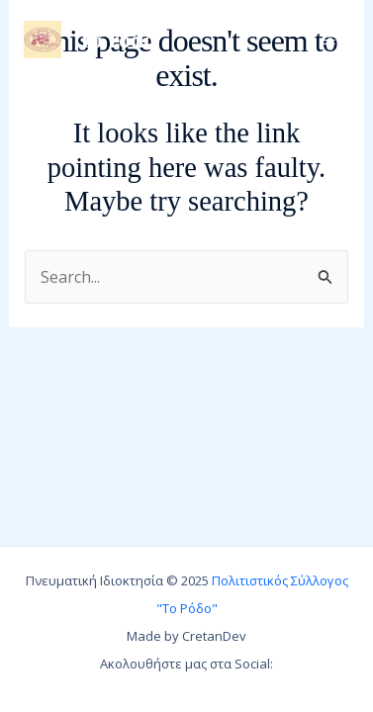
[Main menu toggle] (329, 40)
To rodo (116, 39)
